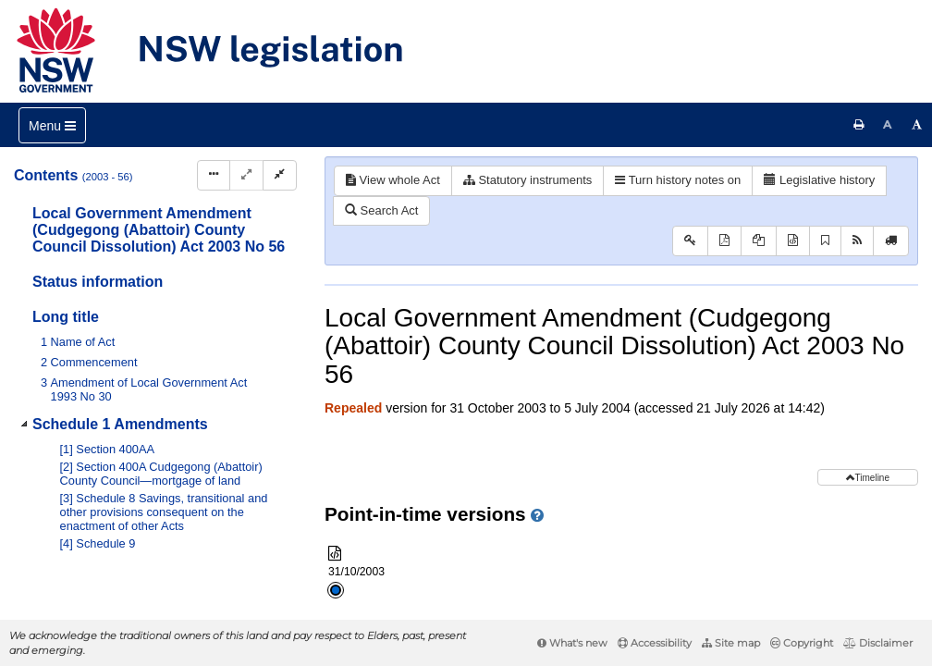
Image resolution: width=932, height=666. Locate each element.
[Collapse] (280, 175)
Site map (731, 642)
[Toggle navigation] (52, 125)
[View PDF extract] (759, 241)
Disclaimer (878, 642)
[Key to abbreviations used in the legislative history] (690, 241)
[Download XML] (793, 241)
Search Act (381, 210)
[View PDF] (724, 241)
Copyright (801, 642)
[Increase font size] (917, 125)
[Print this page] (859, 125)
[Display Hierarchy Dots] (213, 175)
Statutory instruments (527, 180)
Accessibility (655, 642)
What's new (572, 642)
